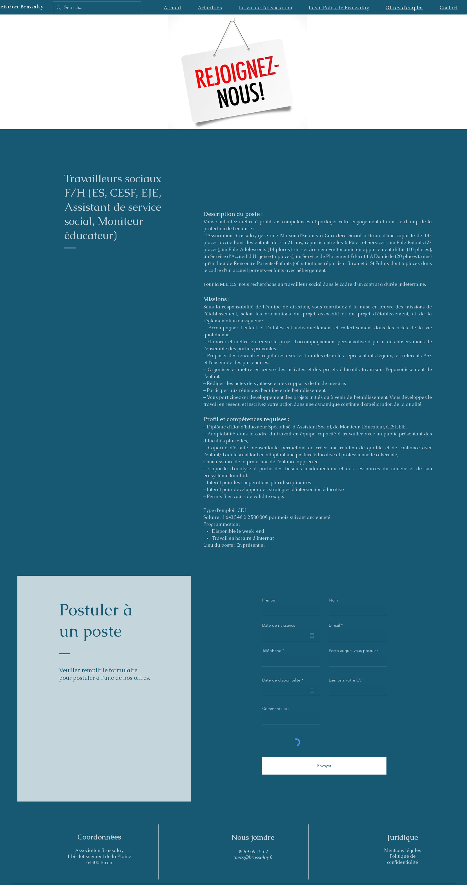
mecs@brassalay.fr (253, 857)
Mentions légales (402, 850)
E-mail (334, 625)
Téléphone (271, 650)
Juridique (402, 837)
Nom (333, 600)
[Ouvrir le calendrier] (312, 635)
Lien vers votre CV (345, 680)
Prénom (269, 600)
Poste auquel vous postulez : (355, 650)
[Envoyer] (324, 766)
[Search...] (96, 7)
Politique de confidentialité (402, 859)
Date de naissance (278, 625)
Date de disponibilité (284, 680)
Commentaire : (275, 708)
